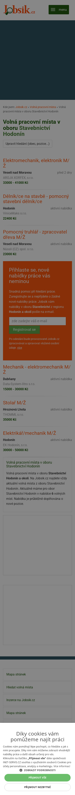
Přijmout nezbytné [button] (37, 787)
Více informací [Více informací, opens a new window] (62, 766)
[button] (37, 770)
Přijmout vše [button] (37, 777)
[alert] (37, 397)
